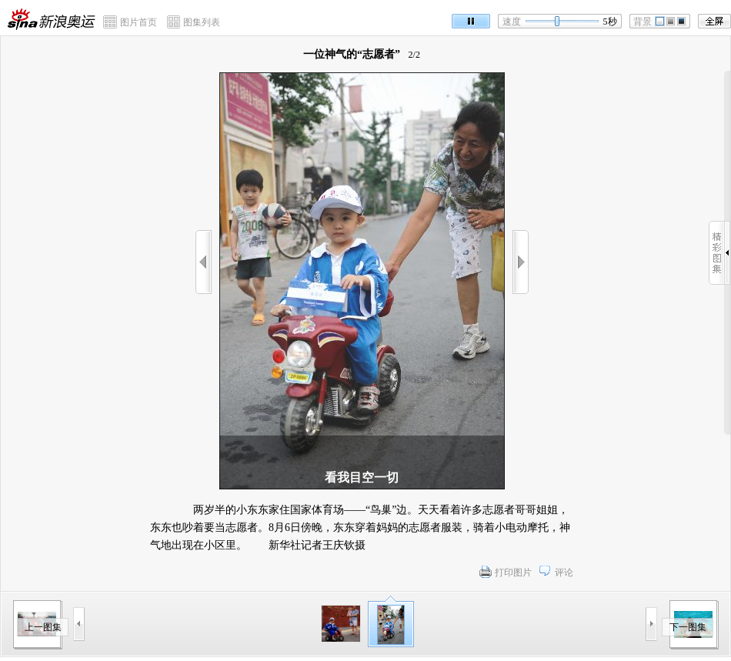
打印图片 (513, 572)
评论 (564, 572)
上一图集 (43, 627)
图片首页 (138, 22)
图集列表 (201, 22)
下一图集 (687, 627)
